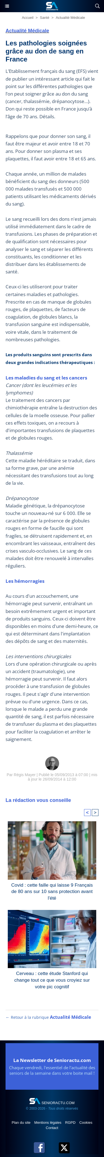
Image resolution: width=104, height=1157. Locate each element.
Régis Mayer (25, 775)
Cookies (85, 1122)
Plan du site (22, 1122)
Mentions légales (48, 1122)
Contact (52, 1128)
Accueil (28, 18)
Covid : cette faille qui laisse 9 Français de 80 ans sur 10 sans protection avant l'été (52, 890)
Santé (44, 18)
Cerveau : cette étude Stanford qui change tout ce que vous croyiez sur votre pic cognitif (52, 979)
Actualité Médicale (70, 18)
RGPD (71, 1122)
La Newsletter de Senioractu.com (52, 1060)
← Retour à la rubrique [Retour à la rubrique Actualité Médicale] (48, 1017)
